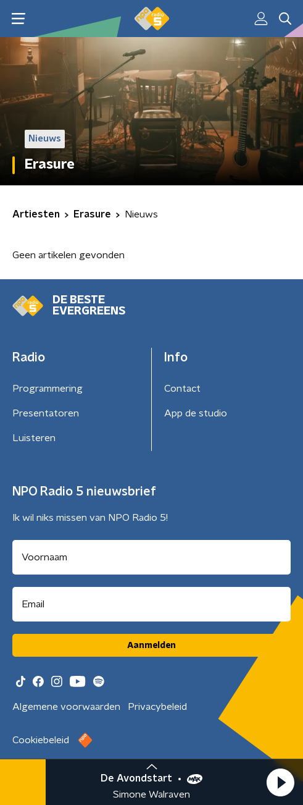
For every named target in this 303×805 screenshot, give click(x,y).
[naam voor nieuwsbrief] (151, 557)
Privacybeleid (157, 707)
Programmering (47, 389)
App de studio (195, 413)
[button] (280, 782)
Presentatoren (45, 413)
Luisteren (34, 438)
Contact (182, 389)
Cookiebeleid (40, 740)
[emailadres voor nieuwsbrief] (151, 604)
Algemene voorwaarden (66, 707)
